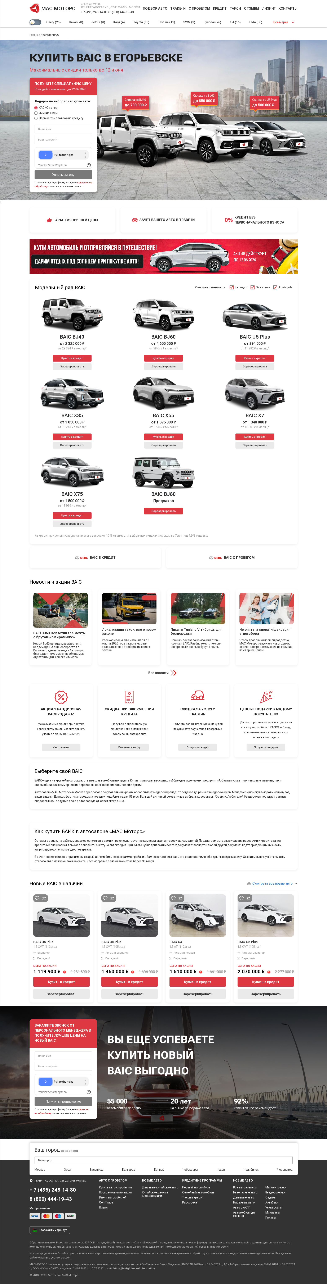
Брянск (159, 1169)
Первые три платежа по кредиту (59, 118)
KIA (235, 22)
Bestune (166, 22)
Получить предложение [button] (63, 1102)
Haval (76, 22)
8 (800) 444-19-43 (122, 12)
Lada (255, 22)
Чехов (221, 1169)
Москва (40, 1169)
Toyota (141, 22)
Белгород (128, 1169)
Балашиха (96, 1169)
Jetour (98, 22)
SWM (189, 22)
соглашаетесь (159, 1253)
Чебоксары (190, 1169)
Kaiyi (119, 22)
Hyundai (212, 22)
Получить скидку (129, 747)
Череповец (285, 1169)
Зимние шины (46, 113)
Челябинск (251, 1169)
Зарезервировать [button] (72, 366)
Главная (35, 34)
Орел (67, 1169)
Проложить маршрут (50, 1230)
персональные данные (110, 1253)
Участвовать (61, 747)
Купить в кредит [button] (72, 358)
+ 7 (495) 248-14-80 (94, 12)
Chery (53, 22)
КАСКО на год (46, 107)
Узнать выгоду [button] (63, 175)
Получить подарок (266, 747)
